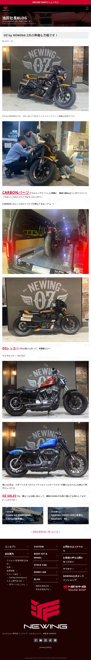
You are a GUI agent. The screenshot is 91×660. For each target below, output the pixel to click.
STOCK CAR (40, 564)
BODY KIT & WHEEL (40, 555)
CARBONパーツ (15, 192)
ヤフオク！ (68, 568)
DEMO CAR (40, 571)
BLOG (37, 579)
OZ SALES (9, 496)
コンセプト (10, 546)
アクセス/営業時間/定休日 (17, 562)
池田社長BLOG (42, 586)
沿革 (9, 567)
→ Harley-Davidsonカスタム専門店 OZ (17, 579)
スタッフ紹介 (13, 574)
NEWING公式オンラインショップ (73, 577)
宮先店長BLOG (42, 589)
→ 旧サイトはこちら (16, 584)
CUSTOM (39, 546)
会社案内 (9, 553)
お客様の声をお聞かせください (73, 559)
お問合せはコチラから (73, 548)
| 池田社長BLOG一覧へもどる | (45, 531)
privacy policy (45, 647)
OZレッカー (10, 348)
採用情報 (11, 570)
